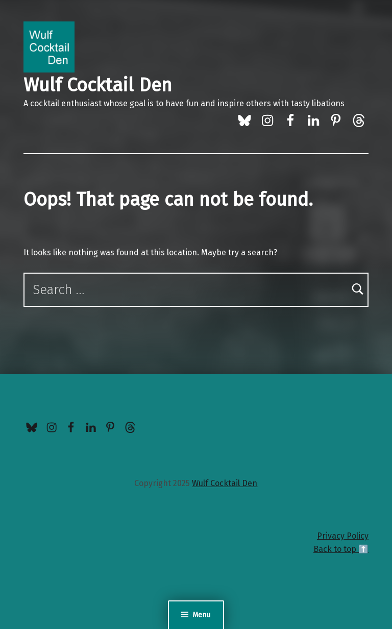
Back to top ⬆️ (341, 549)
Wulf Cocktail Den (97, 85)
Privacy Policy (343, 536)
